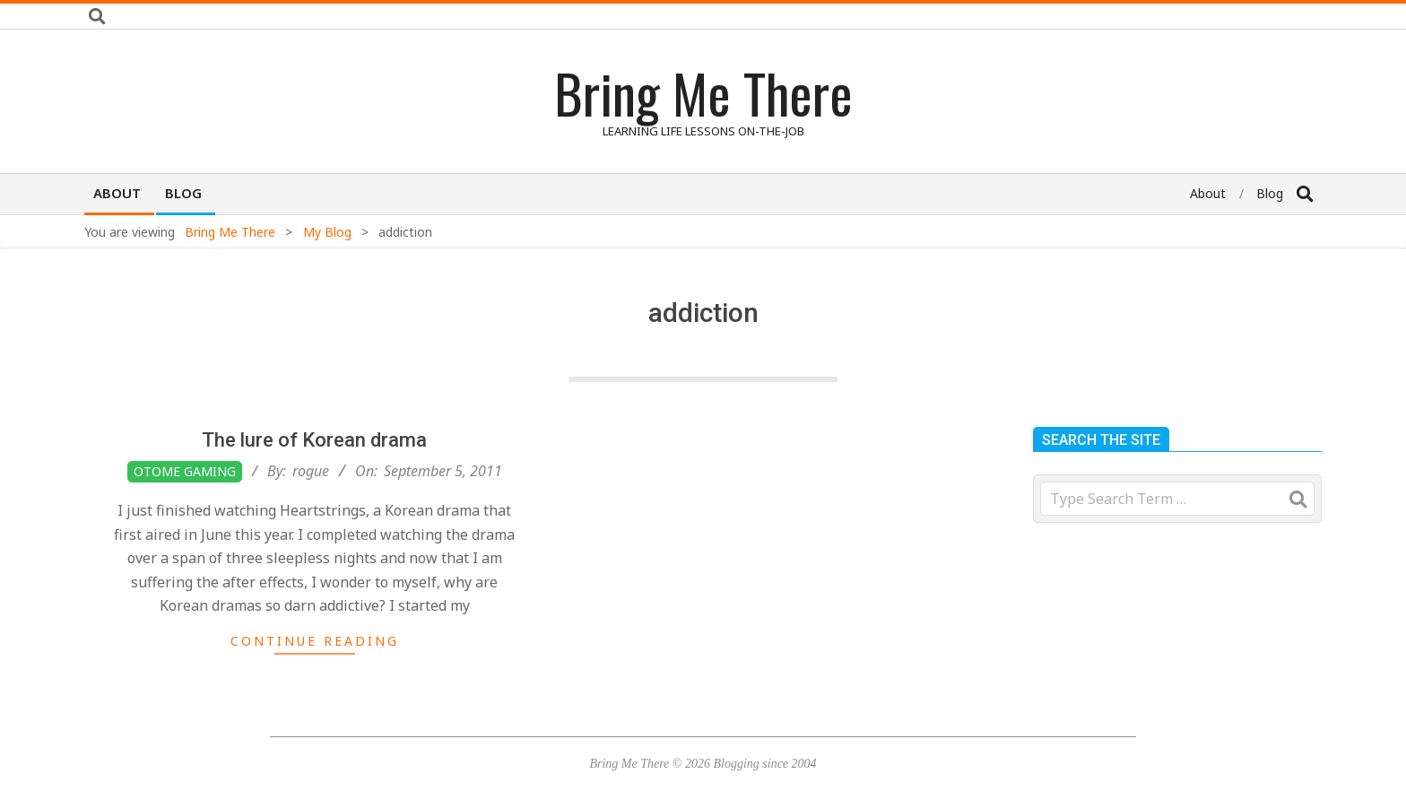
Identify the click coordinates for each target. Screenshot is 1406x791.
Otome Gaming (185, 471)
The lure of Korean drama (314, 440)
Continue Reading (314, 640)
